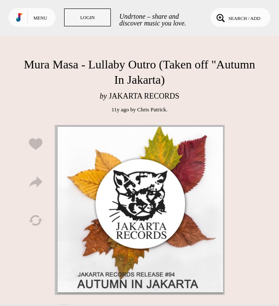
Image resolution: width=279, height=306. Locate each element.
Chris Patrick (151, 109)
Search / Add (237, 17)
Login (87, 17)
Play (140, 210)
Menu (40, 17)
